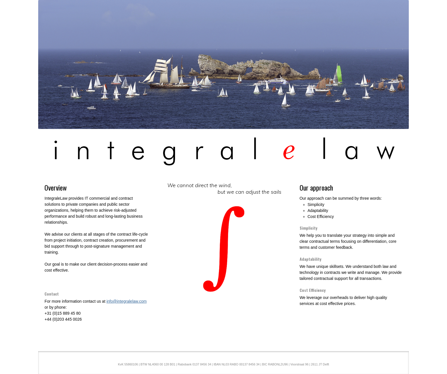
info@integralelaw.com (126, 301)
